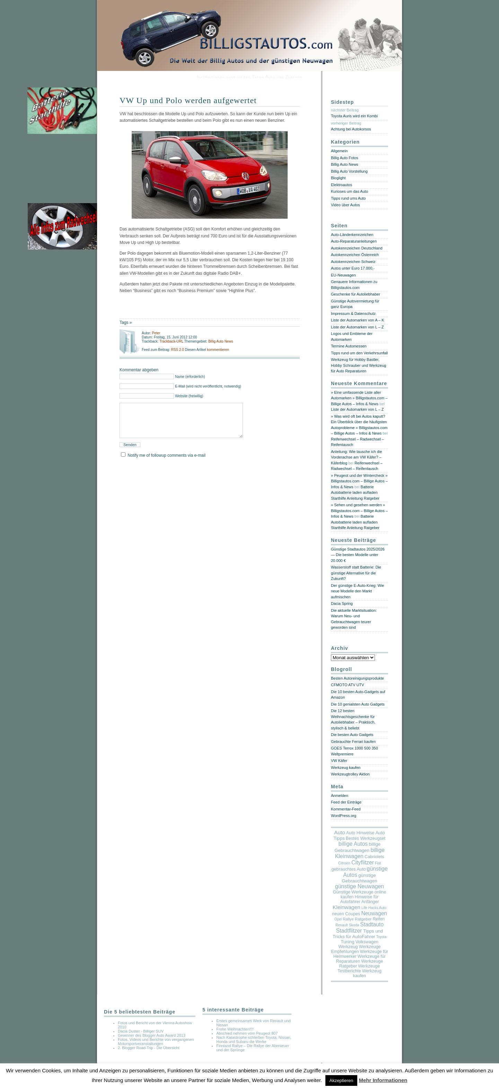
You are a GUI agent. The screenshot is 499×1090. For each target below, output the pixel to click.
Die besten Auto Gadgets (352, 735)
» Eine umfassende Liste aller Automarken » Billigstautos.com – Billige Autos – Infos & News (359, 398)
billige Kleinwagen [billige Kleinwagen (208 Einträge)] (360, 853)
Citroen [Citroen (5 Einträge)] (344, 863)
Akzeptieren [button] (341, 1080)
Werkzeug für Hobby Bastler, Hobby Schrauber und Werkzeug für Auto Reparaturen (358, 365)
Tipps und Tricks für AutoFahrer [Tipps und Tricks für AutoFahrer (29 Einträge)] (358, 933)
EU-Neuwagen (343, 275)
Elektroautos (341, 185)
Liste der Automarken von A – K (357, 320)
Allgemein (339, 151)
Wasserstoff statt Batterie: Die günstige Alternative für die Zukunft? (356, 573)
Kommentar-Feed (346, 809)
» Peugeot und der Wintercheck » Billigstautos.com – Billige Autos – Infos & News (359, 481)
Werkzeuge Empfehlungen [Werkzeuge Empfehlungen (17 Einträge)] (355, 949)
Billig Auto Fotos (344, 158)
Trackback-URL (171, 341)
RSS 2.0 (178, 350)
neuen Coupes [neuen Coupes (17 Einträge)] (346, 913)
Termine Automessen (349, 346)
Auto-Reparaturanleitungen (354, 241)
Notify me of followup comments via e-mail (166, 463)
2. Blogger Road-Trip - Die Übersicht (149, 1048)
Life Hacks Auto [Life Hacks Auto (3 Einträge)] (373, 908)
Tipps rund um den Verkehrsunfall (359, 353)
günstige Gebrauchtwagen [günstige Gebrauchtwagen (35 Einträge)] (359, 878)
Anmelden (339, 795)
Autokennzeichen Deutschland (357, 248)
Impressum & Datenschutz (353, 313)
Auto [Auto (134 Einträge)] (339, 832)
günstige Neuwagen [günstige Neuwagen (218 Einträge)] (359, 886)
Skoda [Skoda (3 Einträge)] (354, 925)
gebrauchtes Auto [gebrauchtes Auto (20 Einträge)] (348, 869)
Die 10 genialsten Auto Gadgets (358, 704)
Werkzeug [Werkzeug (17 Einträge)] (348, 946)
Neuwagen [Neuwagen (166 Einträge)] (374, 913)
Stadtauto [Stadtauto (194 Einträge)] (372, 924)
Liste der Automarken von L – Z (357, 327)
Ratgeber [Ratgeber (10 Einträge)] (363, 919)
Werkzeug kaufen (345, 767)
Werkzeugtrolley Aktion (350, 774)
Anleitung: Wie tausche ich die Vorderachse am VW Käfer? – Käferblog (356, 457)
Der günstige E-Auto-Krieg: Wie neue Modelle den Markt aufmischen (357, 591)
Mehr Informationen (383, 1080)
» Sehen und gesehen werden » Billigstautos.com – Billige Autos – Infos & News (359, 510)
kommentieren (218, 350)
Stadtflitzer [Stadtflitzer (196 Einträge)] (349, 931)
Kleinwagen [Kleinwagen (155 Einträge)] (346, 907)
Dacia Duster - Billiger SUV (141, 1031)
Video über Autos (345, 205)
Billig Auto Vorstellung (349, 171)
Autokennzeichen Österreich (355, 255)
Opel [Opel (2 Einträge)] (338, 919)
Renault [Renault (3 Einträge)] (341, 925)
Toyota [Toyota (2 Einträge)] (381, 937)
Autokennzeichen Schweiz (353, 262)
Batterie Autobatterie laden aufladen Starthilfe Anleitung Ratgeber (355, 492)
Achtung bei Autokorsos (351, 129)
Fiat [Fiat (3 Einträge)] (378, 863)
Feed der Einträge (346, 802)
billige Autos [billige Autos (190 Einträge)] (353, 844)
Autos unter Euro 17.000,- (353, 268)
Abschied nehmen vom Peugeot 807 (247, 1033)
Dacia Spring (342, 603)
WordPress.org (343, 816)
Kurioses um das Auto (349, 191)
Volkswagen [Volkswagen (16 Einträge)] (367, 941)
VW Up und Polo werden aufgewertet (188, 100)
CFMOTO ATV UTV (347, 685)
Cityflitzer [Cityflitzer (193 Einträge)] (362, 862)
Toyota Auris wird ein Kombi (354, 116)
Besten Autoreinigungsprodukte (357, 678)
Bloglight (338, 178)
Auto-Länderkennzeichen (352, 235)
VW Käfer (339, 761)
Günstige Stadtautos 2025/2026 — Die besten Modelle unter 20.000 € (358, 555)
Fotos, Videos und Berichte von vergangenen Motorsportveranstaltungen (156, 1041)
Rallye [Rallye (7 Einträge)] (348, 919)
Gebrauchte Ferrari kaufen (353, 741)
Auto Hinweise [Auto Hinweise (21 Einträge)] (360, 832)
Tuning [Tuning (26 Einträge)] (347, 941)
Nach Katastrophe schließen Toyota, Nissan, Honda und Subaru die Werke (253, 1039)
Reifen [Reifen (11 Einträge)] (378, 919)
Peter (156, 333)
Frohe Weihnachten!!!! (235, 1029)
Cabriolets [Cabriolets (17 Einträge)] (374, 856)
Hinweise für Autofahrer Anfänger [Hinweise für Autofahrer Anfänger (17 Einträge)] (359, 899)
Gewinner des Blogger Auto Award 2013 (151, 1035)
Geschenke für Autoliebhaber (355, 294)
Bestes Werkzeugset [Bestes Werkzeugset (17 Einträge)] (365, 838)
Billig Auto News (220, 341)
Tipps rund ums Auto (348, 198)
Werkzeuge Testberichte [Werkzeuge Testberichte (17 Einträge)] (359, 968)
